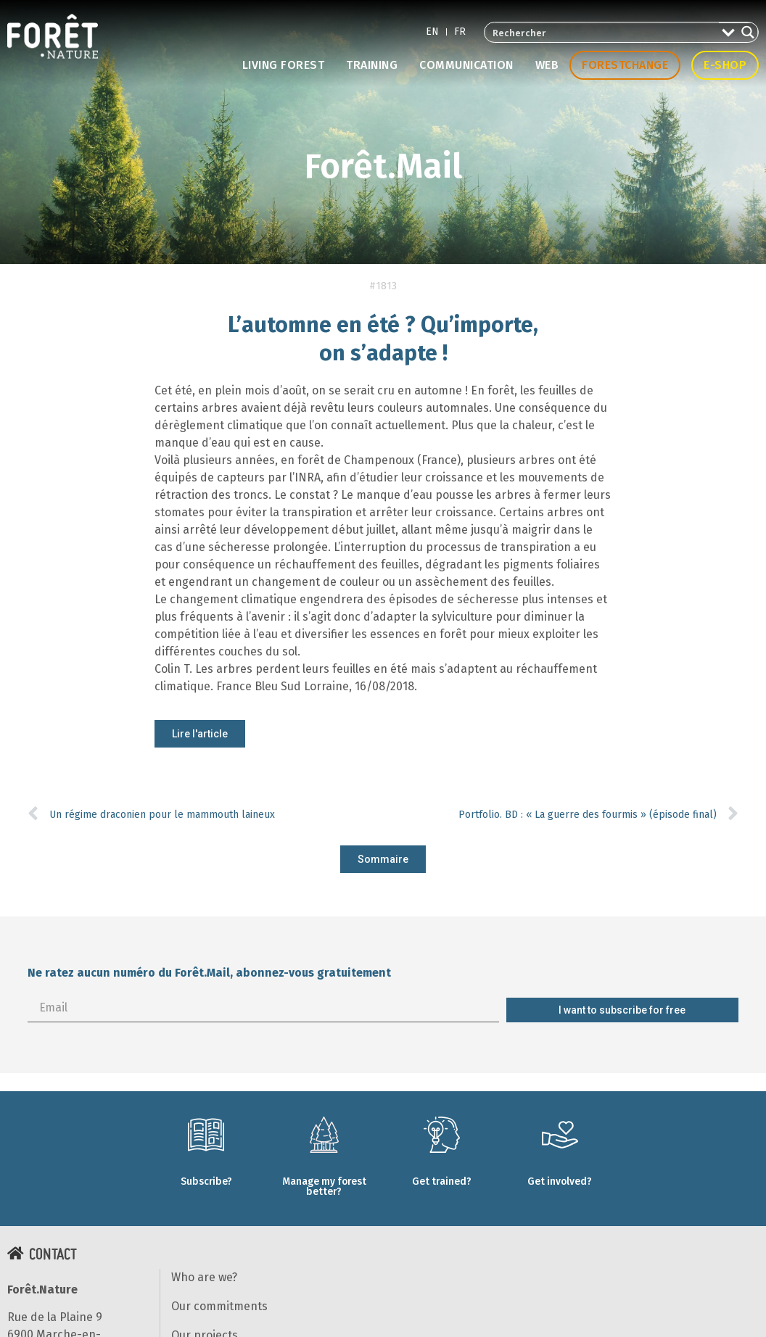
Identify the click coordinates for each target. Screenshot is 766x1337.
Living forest (283, 65)
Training (372, 65)
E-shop (725, 65)
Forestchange (625, 65)
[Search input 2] (602, 32)
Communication (466, 65)
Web (547, 65)
